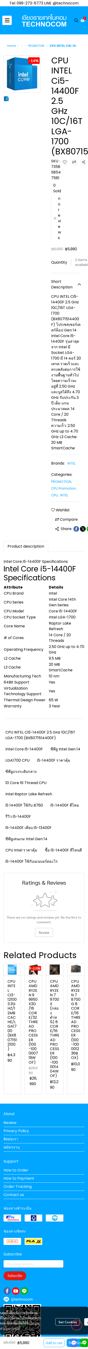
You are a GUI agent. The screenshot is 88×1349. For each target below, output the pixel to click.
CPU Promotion (64, 488)
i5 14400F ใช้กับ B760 (24, 805)
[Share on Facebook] (76, 529)
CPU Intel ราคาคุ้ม (21, 850)
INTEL (72, 463)
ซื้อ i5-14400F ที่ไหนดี (63, 850)
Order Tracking (18, 1186)
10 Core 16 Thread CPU (25, 782)
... (22, 46)
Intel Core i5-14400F (24, 749)
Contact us (14, 1194)
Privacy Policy (16, 1131)
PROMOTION (36, 46)
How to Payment (19, 1178)
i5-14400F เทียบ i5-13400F (28, 827)
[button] (76, 20)
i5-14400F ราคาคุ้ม (53, 760)
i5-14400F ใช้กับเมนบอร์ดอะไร (31, 861)
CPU (54, 495)
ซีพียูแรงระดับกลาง (21, 771)
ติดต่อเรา (11, 1139)
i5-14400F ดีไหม (64, 805)
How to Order (16, 1170)
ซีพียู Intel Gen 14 (65, 749)
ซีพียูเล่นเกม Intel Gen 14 (26, 839)
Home (11, 46)
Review (44, 932)
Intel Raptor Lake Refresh (28, 794)
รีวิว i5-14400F (18, 816)
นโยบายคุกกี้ (11, 1328)
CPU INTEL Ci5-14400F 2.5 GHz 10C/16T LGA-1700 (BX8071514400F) (40, 735)
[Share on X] (83, 529)
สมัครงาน (12, 1147)
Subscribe (15, 1276)
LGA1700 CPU (17, 760)
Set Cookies (67, 1322)
